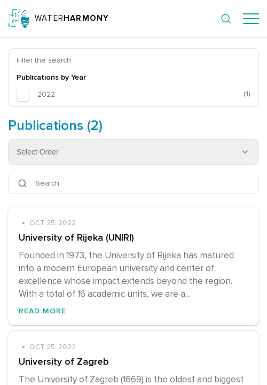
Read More (42, 310)
